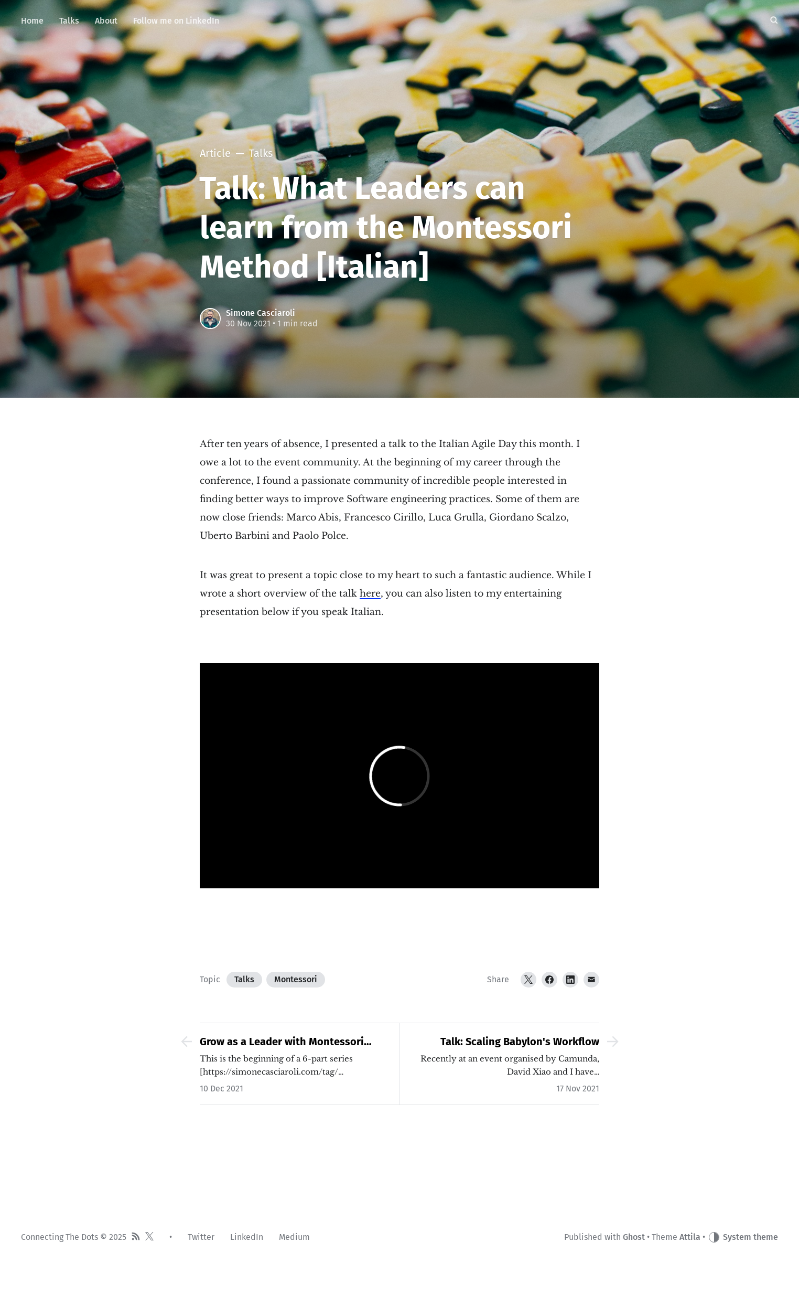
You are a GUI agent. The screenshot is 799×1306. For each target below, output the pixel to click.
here (370, 593)
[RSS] (136, 1237)
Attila (689, 1237)
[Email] (591, 980)
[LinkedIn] (570, 980)
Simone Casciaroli (260, 313)
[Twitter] (528, 980)
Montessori (295, 979)
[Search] (774, 20)
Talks (244, 979)
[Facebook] (549, 980)
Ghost (634, 1237)
